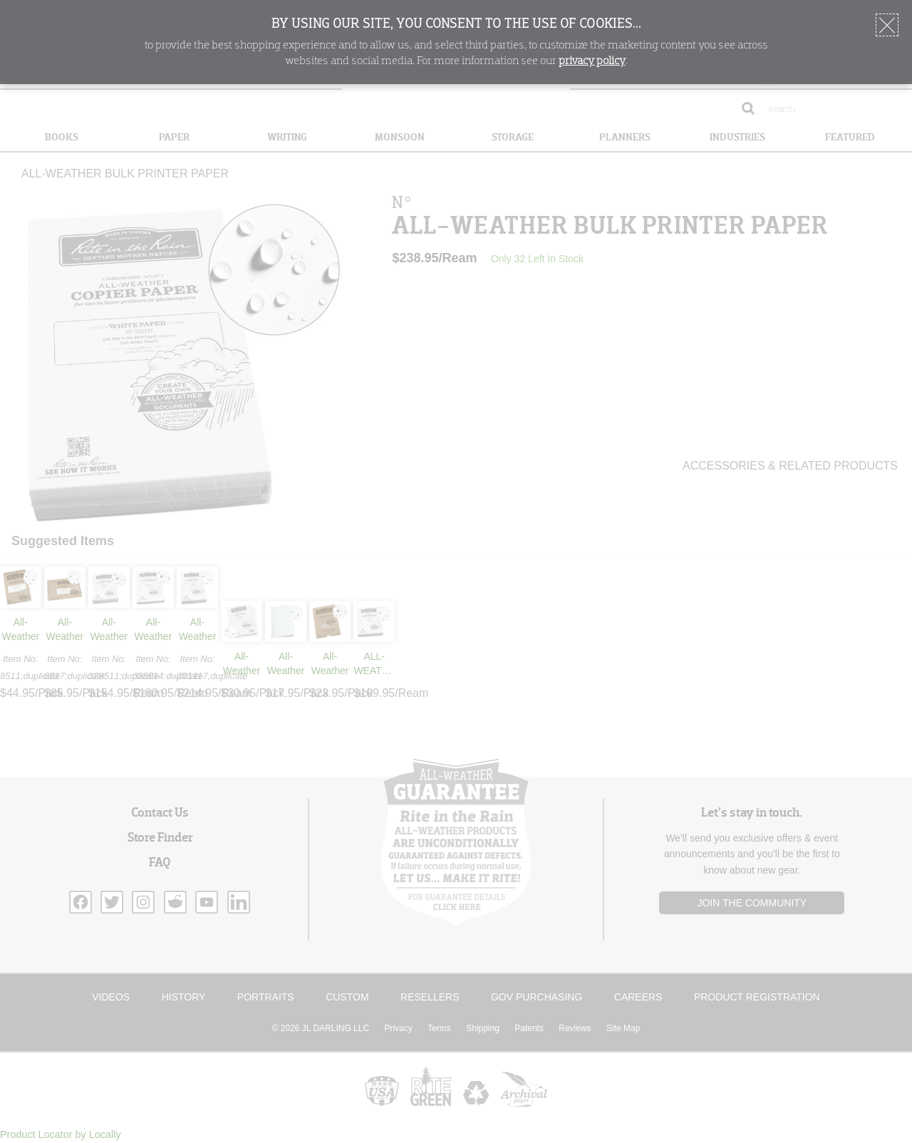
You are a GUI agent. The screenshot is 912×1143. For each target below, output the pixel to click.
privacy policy (592, 61)
